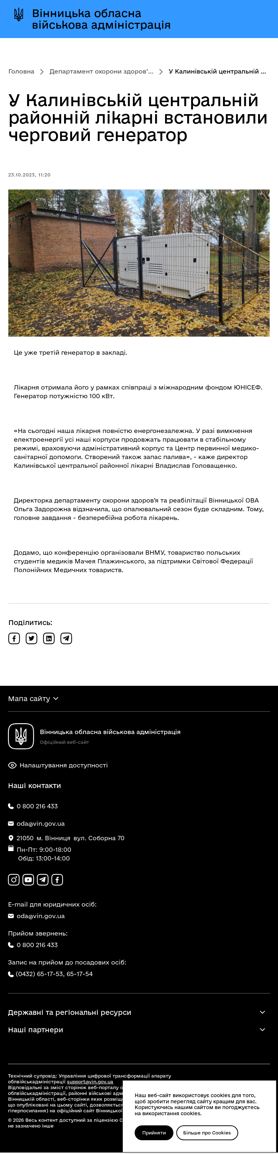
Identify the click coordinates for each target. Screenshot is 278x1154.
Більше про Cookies (209, 1132)
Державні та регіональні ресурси (69, 1014)
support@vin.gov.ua (90, 1083)
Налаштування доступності (58, 766)
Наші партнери (35, 1031)
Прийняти (155, 1132)
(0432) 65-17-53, (40, 974)
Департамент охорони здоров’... (101, 71)
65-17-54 (80, 974)
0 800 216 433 (33, 945)
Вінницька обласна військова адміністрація (101, 18)
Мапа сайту (29, 699)
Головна (21, 71)
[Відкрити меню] (256, 18)
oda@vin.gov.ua (36, 916)
